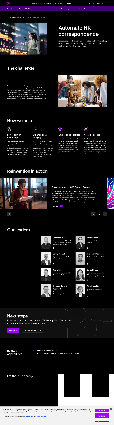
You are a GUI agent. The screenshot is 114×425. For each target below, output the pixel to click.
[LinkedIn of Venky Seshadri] (53, 264)
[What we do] (37, 3)
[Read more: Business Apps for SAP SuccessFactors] (57, 206)
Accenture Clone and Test (48, 350)
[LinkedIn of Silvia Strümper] (88, 280)
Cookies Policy (29, 416)
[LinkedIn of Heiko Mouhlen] (53, 248)
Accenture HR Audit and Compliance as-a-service (58, 353)
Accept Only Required (102, 415)
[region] (57, 415)
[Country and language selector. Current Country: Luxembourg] (99, 3)
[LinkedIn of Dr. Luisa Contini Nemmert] (53, 296)
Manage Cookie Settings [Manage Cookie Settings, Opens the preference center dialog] (102, 421)
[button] (13, 330)
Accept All (102, 410)
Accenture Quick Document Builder (19, 9)
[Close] (111, 409)
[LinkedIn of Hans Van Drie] (88, 264)
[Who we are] (59, 3)
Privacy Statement (41, 416)
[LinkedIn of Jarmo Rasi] (53, 280)
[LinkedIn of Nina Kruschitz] (88, 296)
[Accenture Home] (12, 3)
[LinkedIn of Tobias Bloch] (88, 248)
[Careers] (69, 3)
